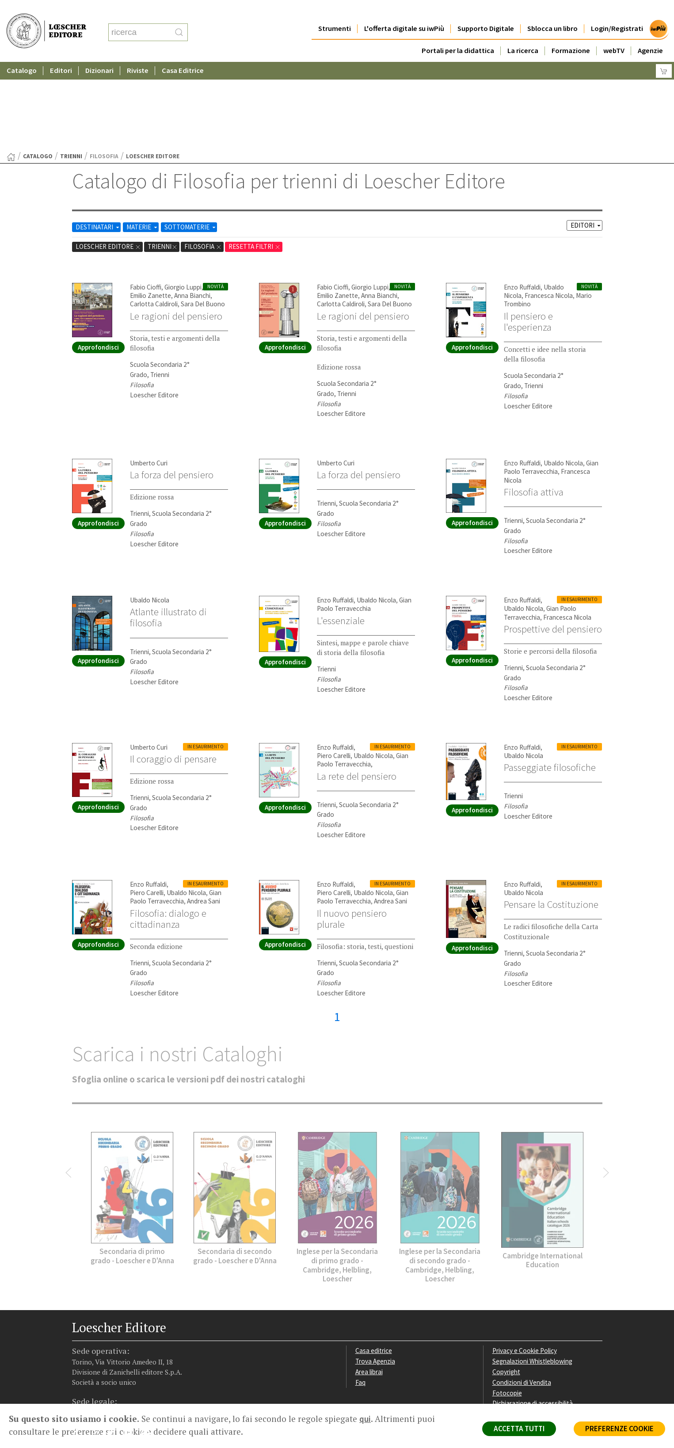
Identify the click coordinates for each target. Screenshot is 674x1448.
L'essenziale (341, 534)
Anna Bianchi (192, 209)
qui (365, 1419)
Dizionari (99, 52)
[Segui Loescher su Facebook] (80, 1348)
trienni (71, 70)
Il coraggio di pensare (173, 673)
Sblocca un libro (552, 10)
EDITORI (586, 139)
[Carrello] (664, 53)
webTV (613, 33)
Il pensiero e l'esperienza (528, 235)
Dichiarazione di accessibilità (532, 1317)
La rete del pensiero (356, 690)
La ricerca (522, 33)
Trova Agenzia (375, 1275)
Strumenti (334, 10)
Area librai (369, 1285)
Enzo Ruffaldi (522, 201)
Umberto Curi (149, 377)
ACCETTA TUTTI (519, 1428)
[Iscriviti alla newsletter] (148, 1347)
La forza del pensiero (171, 388)
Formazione (571, 33)
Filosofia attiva (534, 406)
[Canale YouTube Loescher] (131, 1348)
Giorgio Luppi (183, 201)
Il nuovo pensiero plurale (352, 832)
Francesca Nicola (549, 209)
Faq (360, 1296)
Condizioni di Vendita (521, 1296)
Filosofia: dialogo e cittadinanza (168, 832)
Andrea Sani (203, 815)
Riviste (138, 52)
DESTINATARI (98, 141)
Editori (61, 52)
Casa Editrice (183, 52)
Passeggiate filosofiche (550, 681)
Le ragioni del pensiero (176, 230)
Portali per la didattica (458, 33)
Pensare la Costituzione (551, 818)
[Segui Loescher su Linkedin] (114, 1348)
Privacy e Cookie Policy (524, 1264)
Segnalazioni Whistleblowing (532, 1275)
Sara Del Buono (203, 217)
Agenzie (650, 33)
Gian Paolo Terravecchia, (362, 673)
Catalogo (22, 52)
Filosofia (203, 160)
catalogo (38, 70)
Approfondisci (98, 261)
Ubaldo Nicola (563, 377)
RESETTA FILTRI (254, 160)
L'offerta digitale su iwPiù (404, 10)
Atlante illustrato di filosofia (168, 531)
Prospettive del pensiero (553, 543)
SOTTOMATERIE (190, 141)
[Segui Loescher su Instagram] (97, 1348)
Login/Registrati (617, 10)
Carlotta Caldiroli (154, 217)
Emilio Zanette (150, 209)
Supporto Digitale (485, 10)
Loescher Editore (108, 160)
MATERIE (142, 141)
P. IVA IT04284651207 (102, 1383)
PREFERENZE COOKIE (619, 1428)
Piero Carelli (333, 669)
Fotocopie (507, 1307)
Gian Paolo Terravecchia (551, 381)
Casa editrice (373, 1264)
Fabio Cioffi (145, 201)
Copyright (506, 1285)
